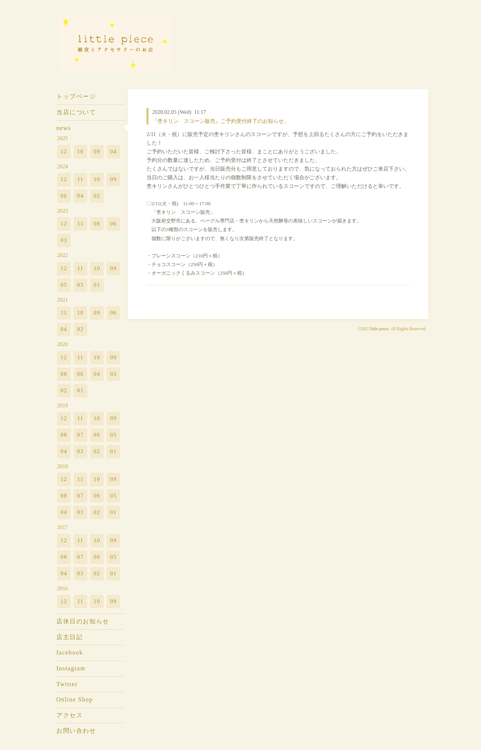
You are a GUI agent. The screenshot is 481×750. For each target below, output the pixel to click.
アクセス (69, 715)
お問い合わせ (76, 730)
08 (97, 224)
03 (64, 240)
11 (80, 179)
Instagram (71, 668)
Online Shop (74, 699)
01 (97, 285)
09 (97, 151)
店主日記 (69, 637)
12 (64, 151)
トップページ (76, 96)
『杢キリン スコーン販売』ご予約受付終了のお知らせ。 (220, 121)
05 (64, 285)
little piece (379, 329)
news (63, 128)
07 (80, 435)
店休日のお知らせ (82, 621)
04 (113, 151)
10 (80, 151)
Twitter (67, 684)
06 (64, 196)
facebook (69, 652)
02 (97, 196)
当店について (76, 112)
